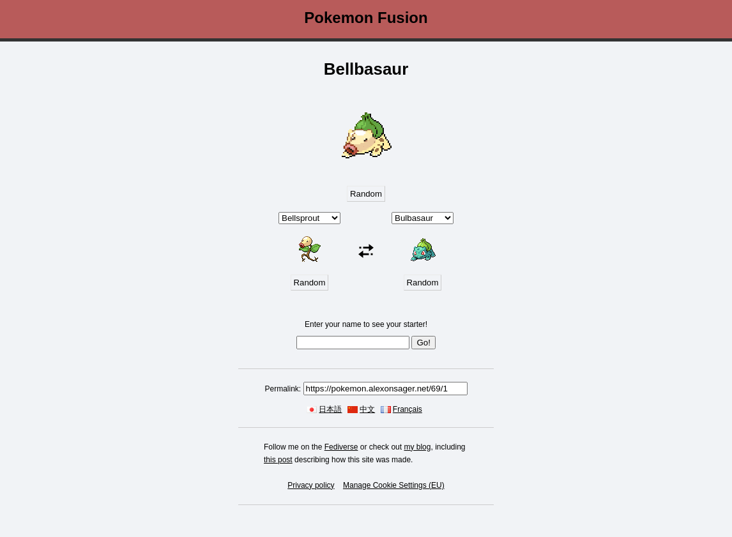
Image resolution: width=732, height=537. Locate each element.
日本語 (330, 409)
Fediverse (341, 446)
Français (407, 409)
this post (278, 459)
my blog (417, 446)
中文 (367, 409)
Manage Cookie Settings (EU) (394, 485)
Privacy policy (310, 485)
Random (366, 194)
